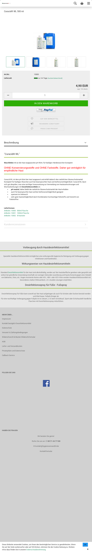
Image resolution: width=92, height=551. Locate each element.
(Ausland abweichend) (55, 78)
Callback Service (8, 355)
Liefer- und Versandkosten (12, 346)
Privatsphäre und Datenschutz (13, 351)
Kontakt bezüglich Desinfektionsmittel (16, 323)
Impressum (6, 319)
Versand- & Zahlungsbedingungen (15, 332)
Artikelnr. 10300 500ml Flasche (16, 211)
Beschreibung (11, 142)
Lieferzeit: (8, 78)
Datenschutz (7, 328)
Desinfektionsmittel (15, 272)
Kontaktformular (46, 451)
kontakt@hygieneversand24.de (47, 446)
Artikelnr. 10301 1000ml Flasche (16, 213)
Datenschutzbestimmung (36, 550)
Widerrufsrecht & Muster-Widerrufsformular (18, 337)
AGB (3, 342)
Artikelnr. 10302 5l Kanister (14, 216)
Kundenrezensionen (14, 224)
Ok (85, 545)
